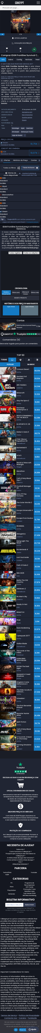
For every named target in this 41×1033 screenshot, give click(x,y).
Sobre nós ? (20, 849)
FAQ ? (20, 862)
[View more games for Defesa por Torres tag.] (27, 133)
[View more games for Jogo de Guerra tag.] (17, 136)
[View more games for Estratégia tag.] (15, 129)
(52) (27, 334)
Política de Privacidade (29, 1015)
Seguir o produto (20, 298)
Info (3, 60)
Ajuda (32, 1029)
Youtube (34, 872)
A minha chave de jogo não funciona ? (20, 858)
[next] (39, 34)
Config (19, 60)
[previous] (2, 34)
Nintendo (11, 894)
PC (12, 883)
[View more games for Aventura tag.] (30, 129)
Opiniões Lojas (29, 891)
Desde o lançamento (6, 293)
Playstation (11, 890)
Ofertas (5, 160)
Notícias (28, 60)
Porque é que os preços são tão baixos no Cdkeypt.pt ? (20, 855)
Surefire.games (27, 117)
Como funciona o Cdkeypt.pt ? (20, 852)
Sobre (10, 60)
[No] (38, 1026)
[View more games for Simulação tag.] (15, 133)
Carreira (22, 1018)
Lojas (7, 874)
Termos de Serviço (9, 1015)
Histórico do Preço (19, 160)
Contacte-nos (10, 1018)
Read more (23, 1030)
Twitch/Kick (7, 872)
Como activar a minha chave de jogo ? (20, 860)
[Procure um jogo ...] (20, 7)
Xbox (11, 887)
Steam (24, 120)
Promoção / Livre (29, 889)
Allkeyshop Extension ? (21, 864)
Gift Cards (29, 887)
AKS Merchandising (29, 895)
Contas (32, 160)
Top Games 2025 (29, 893)
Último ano (16, 292)
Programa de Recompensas (29, 884)
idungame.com (27, 112)
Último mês (35, 292)
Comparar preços (32, 222)
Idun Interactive (27, 115)
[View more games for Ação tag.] (22, 129)
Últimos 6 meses (25, 293)
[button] (17, 189)
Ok (16, 1030)
